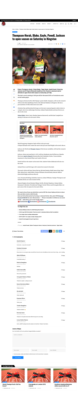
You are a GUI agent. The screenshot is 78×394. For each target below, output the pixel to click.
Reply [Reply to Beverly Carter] (64, 313)
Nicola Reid (20, 291)
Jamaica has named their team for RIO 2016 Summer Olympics (26, 137)
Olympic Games (35, 149)
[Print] (63, 44)
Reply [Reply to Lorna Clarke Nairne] (64, 320)
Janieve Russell (28, 156)
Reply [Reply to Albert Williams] (64, 255)
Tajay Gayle (59, 225)
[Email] (58, 44)
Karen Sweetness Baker (23, 284)
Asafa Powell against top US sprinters (29, 219)
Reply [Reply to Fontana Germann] (64, 248)
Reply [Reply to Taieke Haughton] (64, 305)
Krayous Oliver (21, 298)
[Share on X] (56, 44)
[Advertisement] (39, 9)
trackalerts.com (7, 388)
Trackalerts (32, 201)
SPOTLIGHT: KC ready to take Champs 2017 (30, 216)
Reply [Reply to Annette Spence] (64, 241)
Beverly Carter (21, 313)
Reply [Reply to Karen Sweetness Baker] (64, 284)
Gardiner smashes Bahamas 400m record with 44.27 (63, 385)
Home (13, 29)
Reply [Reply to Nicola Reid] (64, 291)
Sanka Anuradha (21, 269)
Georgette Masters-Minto (24, 277)
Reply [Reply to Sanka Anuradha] (64, 270)
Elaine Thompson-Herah (36, 225)
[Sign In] (66, 23)
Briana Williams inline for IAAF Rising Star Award (31, 209)
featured (44, 225)
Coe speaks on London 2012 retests (37, 385)
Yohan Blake (21, 115)
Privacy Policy (19, 20)
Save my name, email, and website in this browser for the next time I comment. (31, 354)
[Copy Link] (60, 44)
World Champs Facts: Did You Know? (11, 385)
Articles (17, 29)
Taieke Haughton (21, 305)
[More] (65, 44)
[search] (68, 24)
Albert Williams (21, 255)
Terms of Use (28, 20)
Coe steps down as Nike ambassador (28, 214)
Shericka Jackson (51, 225)
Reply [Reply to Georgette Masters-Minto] (64, 277)
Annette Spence (21, 241)
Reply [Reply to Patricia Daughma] (64, 262)
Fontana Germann (22, 248)
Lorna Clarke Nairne (22, 320)
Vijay (20, 43)
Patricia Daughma (22, 262)
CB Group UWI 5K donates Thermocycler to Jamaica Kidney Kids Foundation (38, 212)
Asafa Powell (26, 225)
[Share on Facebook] (54, 44)
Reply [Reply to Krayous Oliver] (64, 298)
